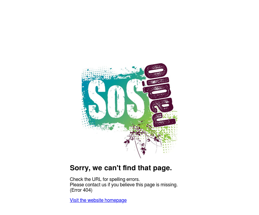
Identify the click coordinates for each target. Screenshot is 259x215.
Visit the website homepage (98, 200)
